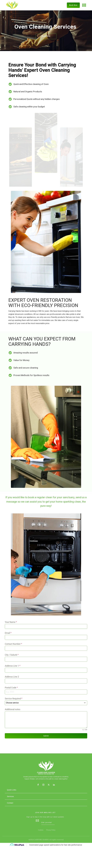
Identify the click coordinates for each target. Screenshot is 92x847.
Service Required (13, 698)
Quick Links (11, 790)
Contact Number (13, 644)
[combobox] (46, 702)
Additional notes (12, 709)
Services (10, 796)
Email (8, 633)
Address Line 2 (12, 676)
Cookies (40, 830)
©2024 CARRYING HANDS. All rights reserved (46, 839)
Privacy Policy (50, 830)
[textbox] (44, 703)
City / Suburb (12, 655)
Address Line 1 (12, 666)
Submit (46, 736)
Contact (10, 803)
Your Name (11, 622)
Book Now (73, 5)
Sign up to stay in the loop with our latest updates (45, 817)
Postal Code (11, 687)
